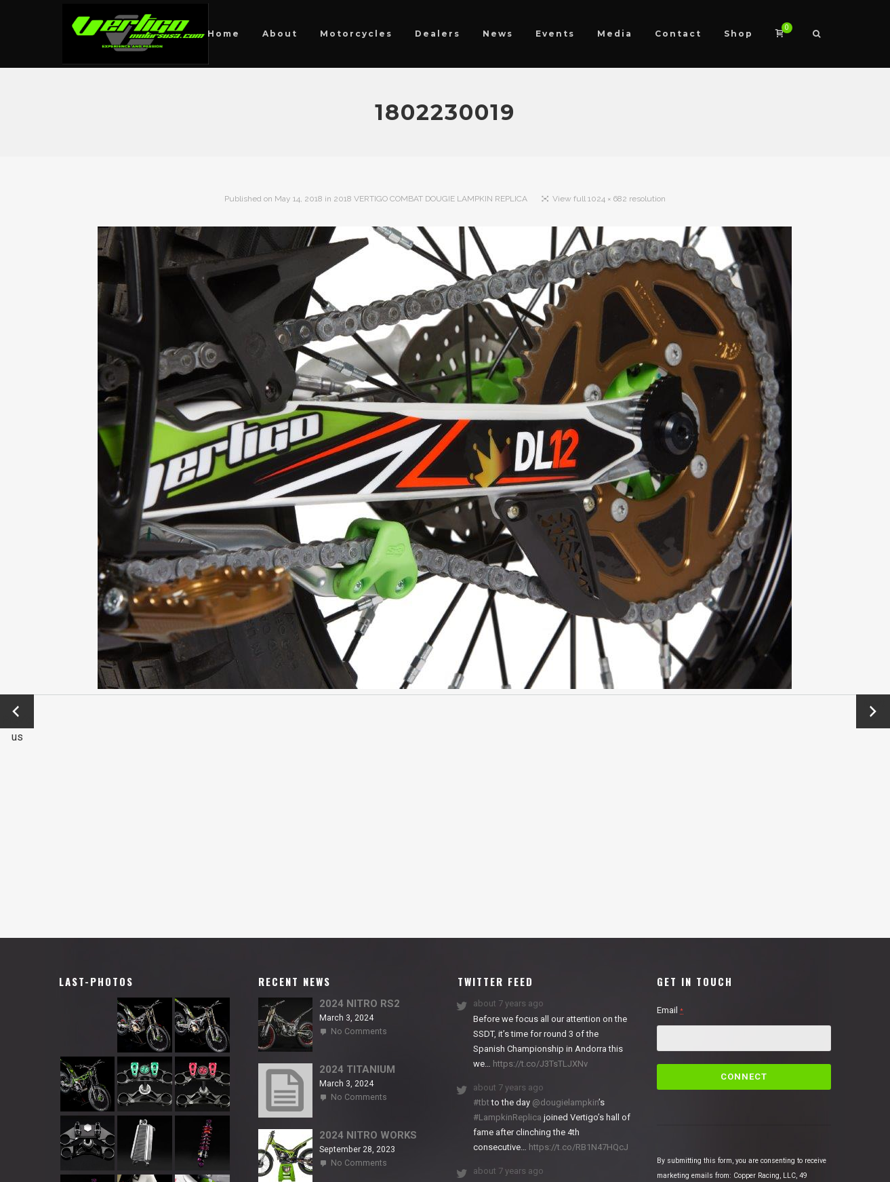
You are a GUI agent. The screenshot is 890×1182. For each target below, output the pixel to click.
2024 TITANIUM (357, 1069)
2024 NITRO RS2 (359, 1004)
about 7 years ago (508, 1003)
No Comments (359, 1031)
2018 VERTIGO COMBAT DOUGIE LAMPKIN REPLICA (430, 198)
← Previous (17, 712)
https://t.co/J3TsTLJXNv (539, 1064)
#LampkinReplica (507, 1117)
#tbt (481, 1102)
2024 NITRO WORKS (368, 1135)
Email (670, 1010)
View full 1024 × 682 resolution (609, 198)
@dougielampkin (565, 1102)
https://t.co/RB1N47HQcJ (577, 1147)
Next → (873, 711)
